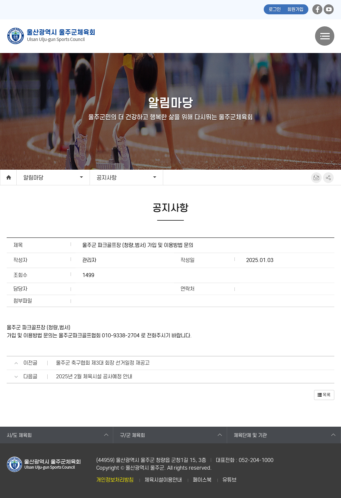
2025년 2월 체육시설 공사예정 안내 (94, 376)
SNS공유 (328, 177)
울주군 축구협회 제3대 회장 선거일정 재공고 (103, 363)
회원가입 (295, 9)
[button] (324, 395)
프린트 (316, 177)
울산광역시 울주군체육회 (51, 36)
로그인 (275, 9)
